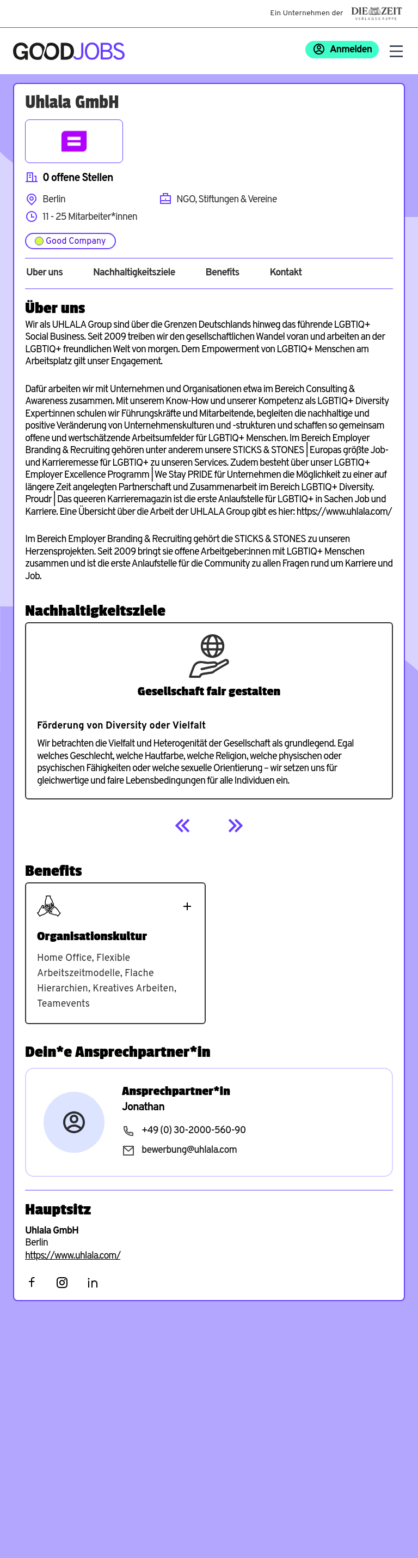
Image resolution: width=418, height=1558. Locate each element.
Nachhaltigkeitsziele (134, 273)
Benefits (222, 273)
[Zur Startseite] (69, 51)
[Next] (235, 825)
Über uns (44, 273)
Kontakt (285, 273)
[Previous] (182, 825)
